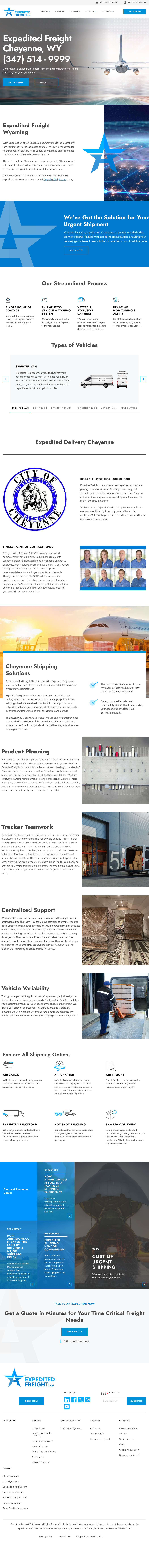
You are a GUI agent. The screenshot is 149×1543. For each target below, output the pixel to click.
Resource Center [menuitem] (128, 1428)
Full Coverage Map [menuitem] (71, 1428)
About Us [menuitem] (95, 1421)
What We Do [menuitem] (9, 1421)
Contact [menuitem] (7, 1468)
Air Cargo (11, 1075)
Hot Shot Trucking (70, 1124)
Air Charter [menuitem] (38, 1457)
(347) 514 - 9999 (36, 59)
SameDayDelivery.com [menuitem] (15, 1508)
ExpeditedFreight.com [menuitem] (15, 1487)
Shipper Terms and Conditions (90, 1537)
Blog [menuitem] (121, 1444)
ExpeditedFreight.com (45, 179)
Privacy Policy (45, 1537)
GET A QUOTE (74, 1331)
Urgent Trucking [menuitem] (41, 1462)
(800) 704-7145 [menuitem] (11, 1476)
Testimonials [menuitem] (97, 1433)
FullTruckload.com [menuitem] (13, 1492)
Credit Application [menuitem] (129, 1450)
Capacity (59, 11)
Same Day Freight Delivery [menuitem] (42, 1434)
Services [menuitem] (36, 1421)
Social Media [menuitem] (126, 1439)
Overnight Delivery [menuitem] (42, 1441)
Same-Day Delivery (121, 1124)
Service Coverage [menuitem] (70, 1421)
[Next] (143, 379)
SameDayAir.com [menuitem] (12, 1503)
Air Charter (64, 1075)
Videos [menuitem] (123, 1433)
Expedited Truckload (20, 1124)
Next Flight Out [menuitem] (40, 1446)
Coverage (75, 11)
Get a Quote (135, 11)
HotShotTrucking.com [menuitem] (15, 1497)
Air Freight (115, 1075)
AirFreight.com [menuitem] (11, 1481)
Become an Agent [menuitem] (100, 1439)
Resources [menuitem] (124, 1421)
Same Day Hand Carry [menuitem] (44, 1451)
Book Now (46, 82)
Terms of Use (64, 1537)
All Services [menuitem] (38, 1428)
